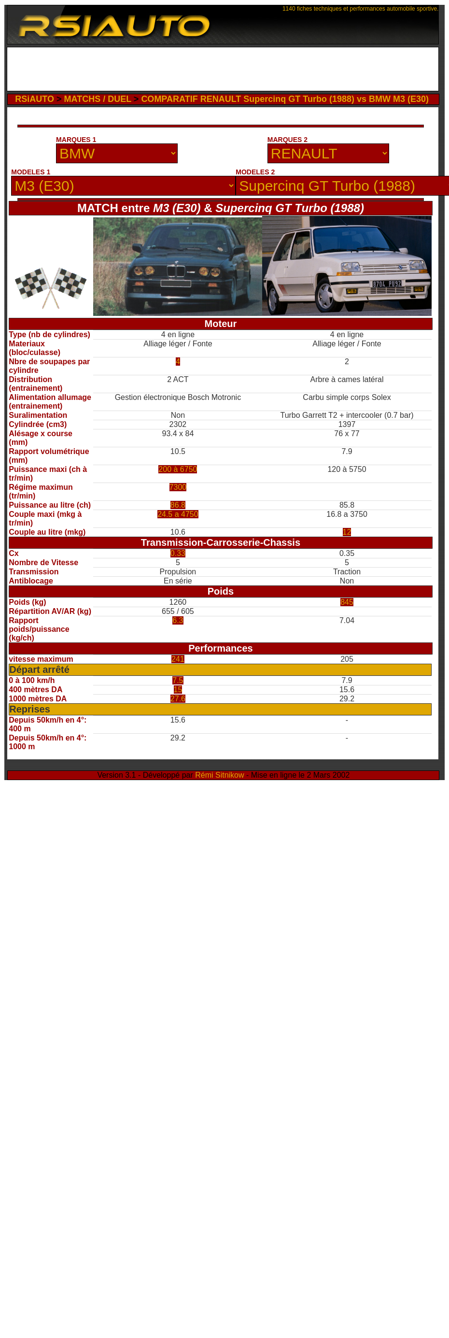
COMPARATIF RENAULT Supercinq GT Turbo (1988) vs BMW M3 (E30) (285, 99)
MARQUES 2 (287, 139)
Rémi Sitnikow (219, 775)
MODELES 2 (255, 172)
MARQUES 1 (76, 139)
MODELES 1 (30, 172)
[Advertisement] (223, 69)
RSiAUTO (34, 99)
